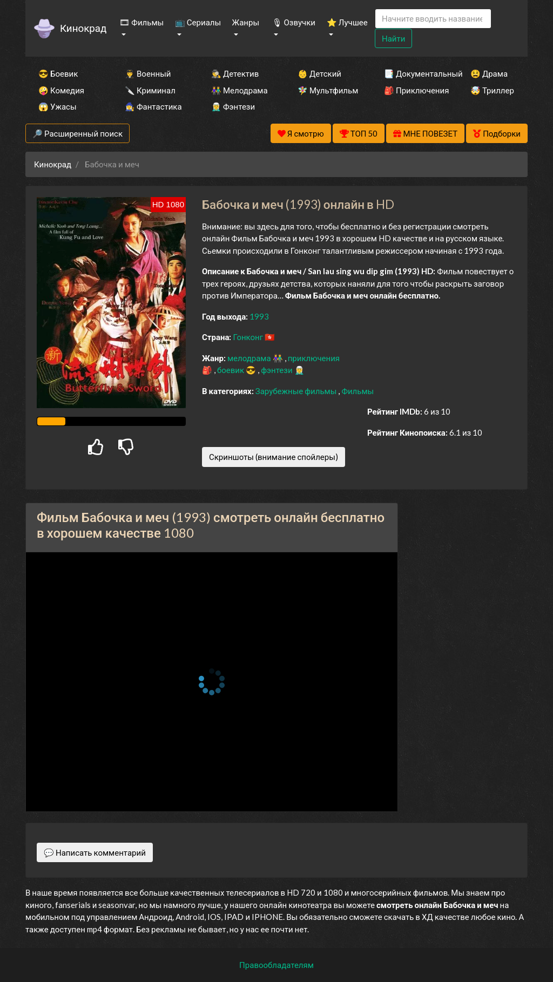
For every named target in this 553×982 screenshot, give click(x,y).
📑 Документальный (412, 73)
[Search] (433, 19)
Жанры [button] (246, 22)
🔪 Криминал (150, 90)
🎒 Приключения (412, 90)
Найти (393, 38)
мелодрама (250, 358)
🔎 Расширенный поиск (77, 133)
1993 (259, 316)
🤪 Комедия (61, 90)
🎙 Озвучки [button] (293, 22)
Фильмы (357, 391)
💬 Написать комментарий (95, 852)
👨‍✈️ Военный (148, 73)
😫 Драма (489, 73)
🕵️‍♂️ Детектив (235, 73)
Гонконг (249, 337)
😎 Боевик (58, 73)
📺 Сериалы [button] (198, 22)
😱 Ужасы (57, 106)
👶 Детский (319, 73)
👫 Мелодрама (239, 90)
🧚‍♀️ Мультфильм (326, 90)
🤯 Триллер (492, 90)
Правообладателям (276, 965)
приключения (314, 358)
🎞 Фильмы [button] (141, 22)
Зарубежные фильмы (297, 391)
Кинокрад (83, 28)
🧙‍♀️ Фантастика (153, 106)
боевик (231, 370)
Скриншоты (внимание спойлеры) (273, 457)
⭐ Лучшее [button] (347, 22)
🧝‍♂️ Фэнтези (233, 106)
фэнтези (277, 370)
